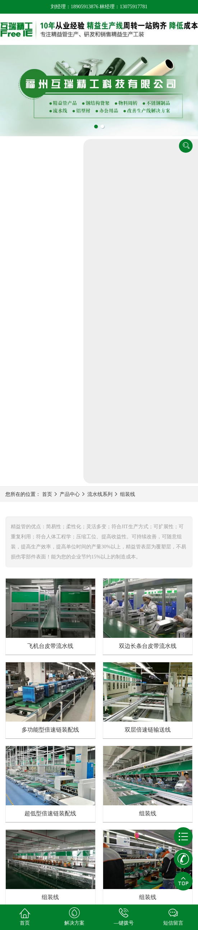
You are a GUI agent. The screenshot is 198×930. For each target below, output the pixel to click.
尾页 (151, 673)
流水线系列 (99, 163)
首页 (47, 163)
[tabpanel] (99, 90)
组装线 (127, 163)
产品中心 (70, 163)
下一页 (126, 673)
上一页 (71, 673)
